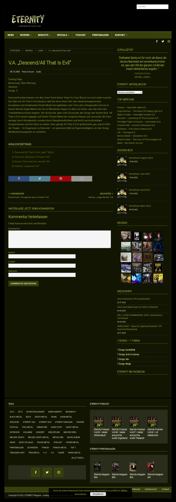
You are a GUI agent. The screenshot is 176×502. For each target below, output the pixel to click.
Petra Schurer (28, 71)
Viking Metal (74, 452)
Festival (14, 426)
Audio (38, 71)
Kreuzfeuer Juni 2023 (139, 173)
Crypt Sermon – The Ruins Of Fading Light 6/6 (139, 110)
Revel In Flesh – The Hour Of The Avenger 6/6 (139, 139)
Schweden (32, 447)
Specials (62, 34)
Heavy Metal (72, 426)
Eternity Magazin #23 (119, 475)
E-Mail (11, 261)
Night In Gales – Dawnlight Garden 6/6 (136, 114)
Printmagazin (100, 34)
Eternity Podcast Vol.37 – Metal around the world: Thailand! (137, 433)
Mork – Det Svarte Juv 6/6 (130, 142)
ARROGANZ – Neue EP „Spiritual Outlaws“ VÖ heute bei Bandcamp (139, 327)
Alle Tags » (77, 457)
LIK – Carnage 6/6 (126, 131)
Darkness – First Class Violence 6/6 (134, 128)
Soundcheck (125, 150)
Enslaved (14, 421)
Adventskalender (35, 411)
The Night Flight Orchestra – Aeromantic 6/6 (139, 121)
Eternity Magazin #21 (155, 476)
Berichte (43, 34)
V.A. (52, 452)
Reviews (24, 34)
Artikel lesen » (142, 77)
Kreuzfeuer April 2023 (139, 189)
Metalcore (58, 437)
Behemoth (71, 411)
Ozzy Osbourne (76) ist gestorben (133, 298)
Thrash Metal (60, 447)
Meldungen (124, 291)
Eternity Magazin (64, 421)
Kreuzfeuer (54, 432)
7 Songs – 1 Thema (128, 340)
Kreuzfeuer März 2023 (140, 205)
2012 (12, 411)
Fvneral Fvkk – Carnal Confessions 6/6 (136, 124)
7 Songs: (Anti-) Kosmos (128, 354)
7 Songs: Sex (123, 358)
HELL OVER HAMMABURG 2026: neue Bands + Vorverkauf (140, 316)
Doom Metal (66, 416)
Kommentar (14, 228)
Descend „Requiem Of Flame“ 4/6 (32, 156)
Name (11, 252)
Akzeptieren (98, 494)
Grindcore (42, 426)
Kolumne (27, 432)
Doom (53, 416)
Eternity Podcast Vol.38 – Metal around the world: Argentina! (119, 433)
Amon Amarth (55, 411)
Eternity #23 (29, 421)
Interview (15, 432)
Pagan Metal (43, 442)
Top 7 (73, 447)
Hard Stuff (56, 426)
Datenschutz (151, 489)
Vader (61, 452)
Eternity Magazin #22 (137, 475)
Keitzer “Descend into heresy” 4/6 (32, 161)
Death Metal (41, 416)
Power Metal (72, 442)
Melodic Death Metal (38, 437)
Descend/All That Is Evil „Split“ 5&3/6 (34, 151)
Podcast (81, 34)
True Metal (34, 452)
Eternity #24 (45, 421)
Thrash (45, 447)
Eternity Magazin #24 (102, 476)
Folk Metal (27, 426)
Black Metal (16, 416)
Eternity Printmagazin (102, 448)
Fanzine (80, 421)
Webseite (12, 270)
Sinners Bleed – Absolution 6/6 (132, 135)
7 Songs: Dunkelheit (126, 349)
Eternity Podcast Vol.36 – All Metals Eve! (155, 432)
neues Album (73, 437)
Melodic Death (17, 437)
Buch (28, 416)
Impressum (135, 489)
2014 (20, 411)
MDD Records (70, 432)
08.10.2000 (15, 71)
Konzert (40, 432)
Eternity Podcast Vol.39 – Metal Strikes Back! (101, 432)
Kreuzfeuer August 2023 (141, 157)
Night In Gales (26, 442)
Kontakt (120, 34)
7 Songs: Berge (124, 363)
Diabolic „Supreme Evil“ (27, 165)
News (11, 34)
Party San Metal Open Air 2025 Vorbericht (137, 306)
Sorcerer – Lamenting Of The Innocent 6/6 (137, 117)
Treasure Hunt (17, 452)
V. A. (45, 452)
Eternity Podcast (99, 403)
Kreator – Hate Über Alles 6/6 (131, 107)
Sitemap (165, 489)
